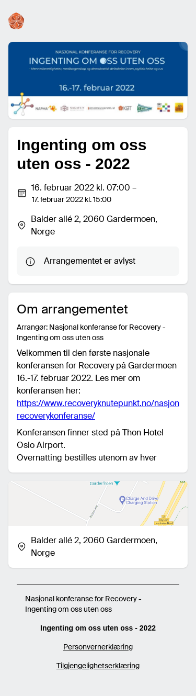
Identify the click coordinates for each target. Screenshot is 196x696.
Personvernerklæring (98, 647)
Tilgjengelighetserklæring (98, 665)
